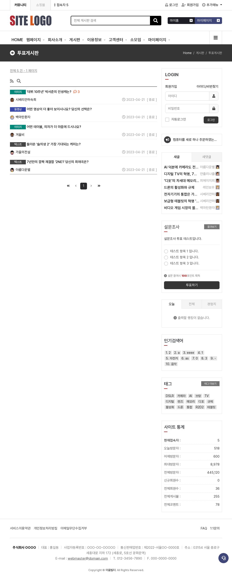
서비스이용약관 (20, 528)
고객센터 (116, 39)
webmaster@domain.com (88, 558)
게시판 (75, 39)
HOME (17, 39)
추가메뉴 (210, 5)
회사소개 (55, 39)
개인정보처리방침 (45, 528)
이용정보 (95, 39)
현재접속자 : (192, 440)
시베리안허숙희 (23, 100)
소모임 (136, 39)
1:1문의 (215, 528)
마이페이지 (157, 39)
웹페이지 (34, 39)
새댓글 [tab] (206, 157)
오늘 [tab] (172, 304)
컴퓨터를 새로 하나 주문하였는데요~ (195, 141)
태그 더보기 (210, 383)
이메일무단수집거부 (73, 528)
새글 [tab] (177, 157)
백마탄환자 (20, 117)
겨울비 (17, 135)
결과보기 (211, 226)
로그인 (171, 5)
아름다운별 (20, 170)
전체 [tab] (192, 304)
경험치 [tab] (211, 304)
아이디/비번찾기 (207, 87)
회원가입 (190, 5)
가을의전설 (20, 152)
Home (187, 53)
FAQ (204, 528)
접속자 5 (61, 5)
